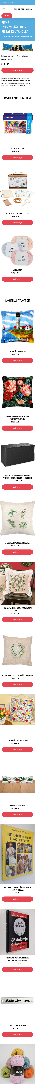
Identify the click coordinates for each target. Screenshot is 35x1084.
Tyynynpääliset (22, 56)
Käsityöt (13, 56)
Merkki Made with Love (17, 1025)
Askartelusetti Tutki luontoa (17, 213)
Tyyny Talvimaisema (17, 805)
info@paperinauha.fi (7, 3)
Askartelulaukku (17, 148)
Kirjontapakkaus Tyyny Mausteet (17, 543)
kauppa (7, 16)
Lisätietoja (17, 70)
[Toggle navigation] (3, 9)
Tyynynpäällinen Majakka (17, 351)
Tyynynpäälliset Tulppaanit (18, 740)
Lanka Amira (17, 270)
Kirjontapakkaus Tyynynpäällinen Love (17, 675)
